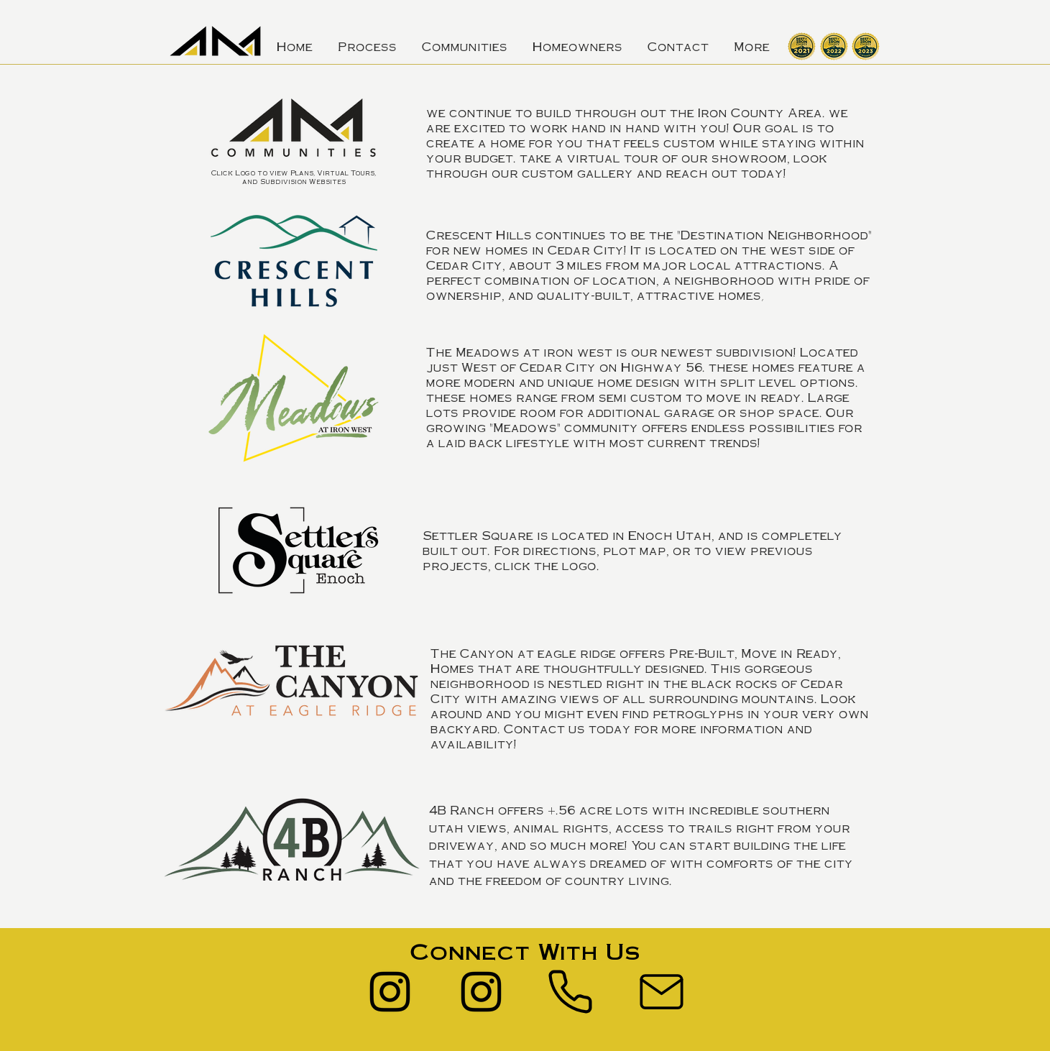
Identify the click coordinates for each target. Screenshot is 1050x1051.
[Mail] (661, 991)
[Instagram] (390, 992)
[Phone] (570, 992)
